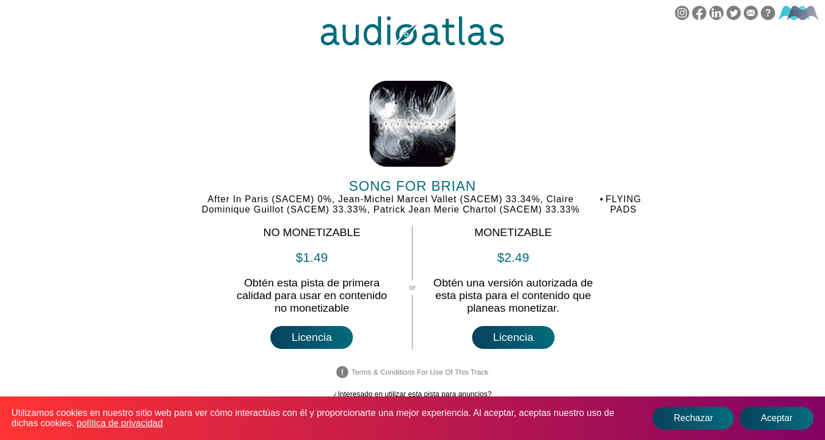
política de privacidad (120, 423)
